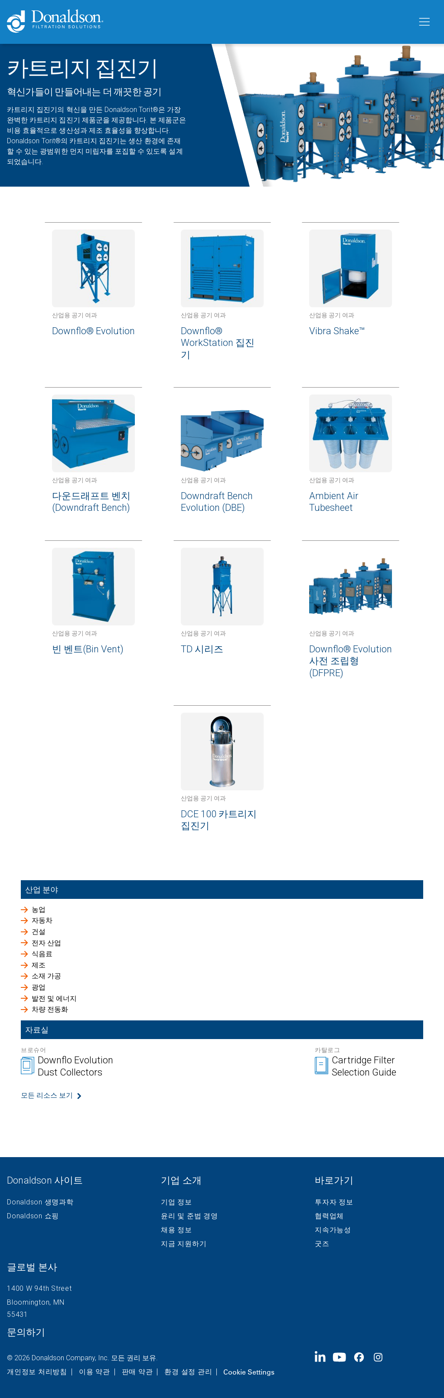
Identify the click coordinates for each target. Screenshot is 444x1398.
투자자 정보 (334, 1202)
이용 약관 (94, 1371)
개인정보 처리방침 (37, 1371)
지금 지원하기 (183, 1243)
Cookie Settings (248, 1371)
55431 (17, 1314)
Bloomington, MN (35, 1302)
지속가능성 (333, 1230)
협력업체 (329, 1216)
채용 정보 (176, 1230)
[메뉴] (423, 22)
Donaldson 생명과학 (40, 1202)
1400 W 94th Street (39, 1288)
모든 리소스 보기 (47, 1095)
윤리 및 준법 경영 (189, 1216)
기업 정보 (176, 1202)
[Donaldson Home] (208, 22)
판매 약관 (137, 1371)
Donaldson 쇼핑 (33, 1216)
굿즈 (322, 1243)
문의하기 (26, 1332)
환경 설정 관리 (188, 1371)
